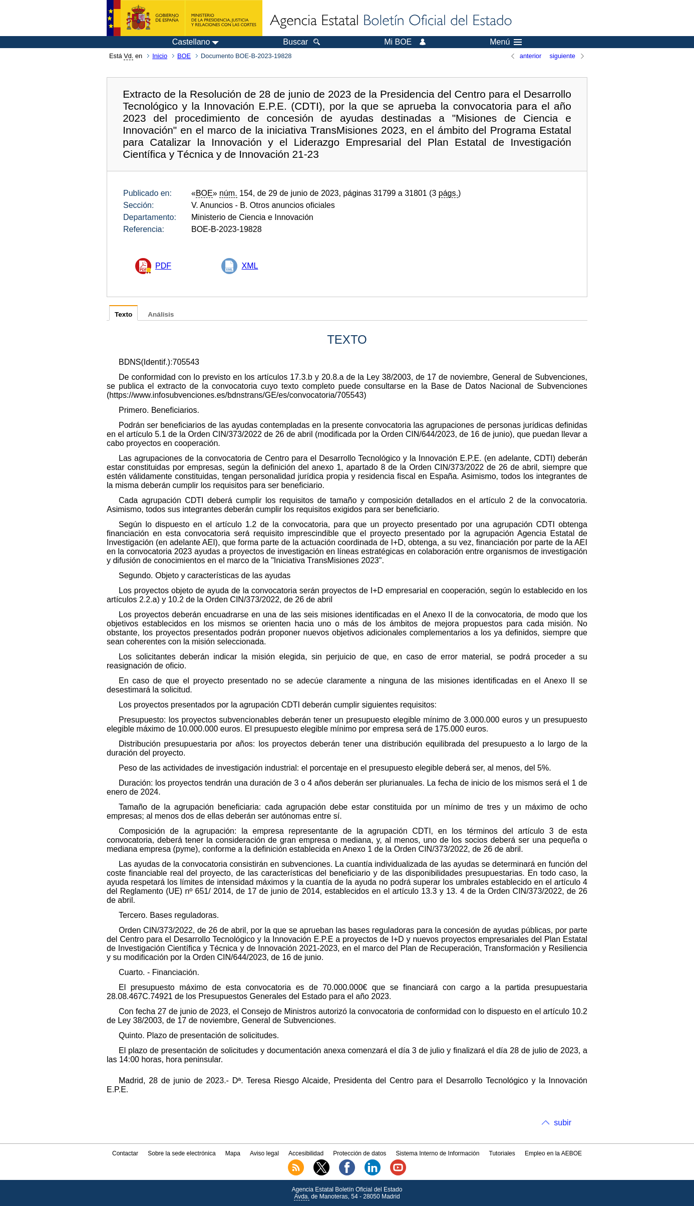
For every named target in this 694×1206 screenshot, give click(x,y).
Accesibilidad (305, 1153)
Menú (506, 42)
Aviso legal (264, 1153)
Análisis (161, 314)
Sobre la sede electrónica (181, 1153)
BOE (184, 56)
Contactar (125, 1153)
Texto (123, 314)
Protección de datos (359, 1153)
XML (249, 266)
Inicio (159, 56)
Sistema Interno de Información (438, 1153)
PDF (163, 266)
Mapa (232, 1153)
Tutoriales (502, 1153)
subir (562, 1122)
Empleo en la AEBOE (553, 1153)
